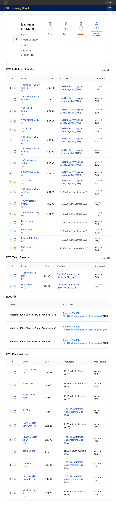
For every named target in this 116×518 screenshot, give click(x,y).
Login (109, 2)
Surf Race (26, 128)
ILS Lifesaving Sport (16, 8)
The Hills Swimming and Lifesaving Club (83, 316)
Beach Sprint (27, 221)
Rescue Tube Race (30, 238)
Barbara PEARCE (71, 313)
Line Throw (26, 284)
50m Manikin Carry (30, 120)
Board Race (26, 229)
